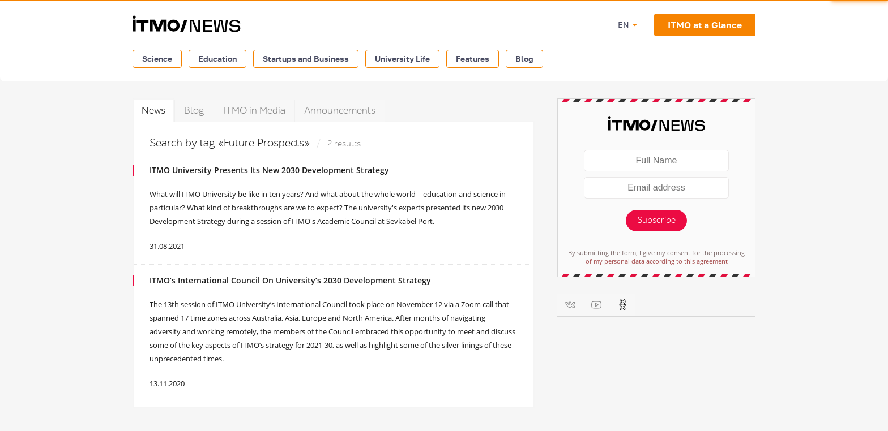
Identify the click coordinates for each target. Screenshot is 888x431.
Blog (524, 58)
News (153, 111)
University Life (402, 58)
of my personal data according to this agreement (657, 261)
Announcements (339, 111)
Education (217, 58)
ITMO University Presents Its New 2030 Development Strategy (269, 170)
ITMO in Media (254, 111)
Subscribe (656, 220)
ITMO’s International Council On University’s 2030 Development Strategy (290, 280)
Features (472, 58)
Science (157, 58)
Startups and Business (306, 58)
